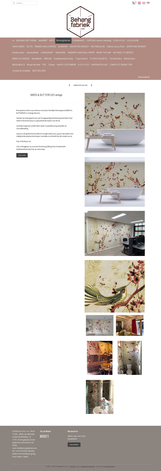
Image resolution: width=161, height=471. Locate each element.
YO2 (44, 64)
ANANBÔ (42, 40)
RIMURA (48, 58)
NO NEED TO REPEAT (123, 52)
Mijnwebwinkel (110, 466)
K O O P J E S (83, 64)
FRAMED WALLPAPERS (45, 46)
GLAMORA (63, 46)
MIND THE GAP (103, 52)
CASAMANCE (78, 40)
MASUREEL (60, 52)
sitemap (73, 466)
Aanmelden (74, 444)
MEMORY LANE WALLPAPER (81, 52)
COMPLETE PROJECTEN (121, 64)
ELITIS (30, 46)
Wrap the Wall (33, 64)
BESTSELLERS (39, 70)
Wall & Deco (129, 58)
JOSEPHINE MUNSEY (136, 46)
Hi (13, 40)
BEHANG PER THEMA (26, 40)
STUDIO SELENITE (98, 58)
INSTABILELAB (98, 46)
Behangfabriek (63, 40)
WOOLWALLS (18, 64)
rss (78, 466)
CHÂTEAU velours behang (99, 40)
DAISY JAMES (18, 46)
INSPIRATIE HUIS (99, 64)
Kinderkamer (18, 52)
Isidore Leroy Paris (116, 46)
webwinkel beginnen (88, 466)
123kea (51, 64)
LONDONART (47, 52)
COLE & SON (132, 40)
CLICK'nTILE (119, 40)
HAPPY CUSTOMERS (66, 64)
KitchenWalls (33, 52)
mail (57, 134)
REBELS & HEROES (21, 58)
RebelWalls (37, 58)
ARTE (51, 40)
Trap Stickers (81, 58)
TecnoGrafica (115, 58)
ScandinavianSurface (63, 58)
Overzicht (22, 155)
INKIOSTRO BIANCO (79, 46)
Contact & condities (21, 70)
